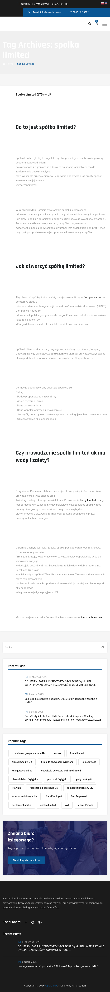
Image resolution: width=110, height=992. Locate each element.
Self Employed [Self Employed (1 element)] (79, 796)
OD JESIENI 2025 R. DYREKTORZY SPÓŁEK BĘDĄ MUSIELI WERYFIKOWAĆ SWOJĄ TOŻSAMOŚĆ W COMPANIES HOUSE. (60, 683)
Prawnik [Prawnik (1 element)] (16, 787)
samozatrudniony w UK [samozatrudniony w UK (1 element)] (24, 796)
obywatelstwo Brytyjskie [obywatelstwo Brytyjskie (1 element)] (25, 779)
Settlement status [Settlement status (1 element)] (21, 805)
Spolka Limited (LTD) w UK (33, 94)
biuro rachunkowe (91, 617)
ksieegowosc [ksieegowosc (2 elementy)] (89, 762)
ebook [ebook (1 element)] (57, 753)
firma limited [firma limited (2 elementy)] (77, 753)
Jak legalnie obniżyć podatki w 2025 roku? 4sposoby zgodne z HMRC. (61, 700)
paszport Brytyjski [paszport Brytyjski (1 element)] (57, 779)
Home (8, 63)
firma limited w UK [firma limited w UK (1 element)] (22, 762)
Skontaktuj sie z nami (24, 860)
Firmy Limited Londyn (92, 500)
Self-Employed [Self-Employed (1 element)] (54, 796)
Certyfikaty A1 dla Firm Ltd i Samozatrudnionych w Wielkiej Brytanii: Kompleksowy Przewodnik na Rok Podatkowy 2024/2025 (63, 718)
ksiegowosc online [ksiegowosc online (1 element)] (22, 770)
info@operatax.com (50, 12)
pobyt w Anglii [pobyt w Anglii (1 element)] (84, 779)
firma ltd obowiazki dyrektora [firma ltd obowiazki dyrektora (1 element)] (57, 762)
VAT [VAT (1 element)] (67, 805)
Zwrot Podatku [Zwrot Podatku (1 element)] (86, 805)
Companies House (94, 297)
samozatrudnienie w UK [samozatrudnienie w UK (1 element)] (80, 787)
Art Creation (79, 985)
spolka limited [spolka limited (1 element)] (48, 805)
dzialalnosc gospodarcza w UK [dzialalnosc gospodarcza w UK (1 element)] (28, 753)
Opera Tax (51, 985)
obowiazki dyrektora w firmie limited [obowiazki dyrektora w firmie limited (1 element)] (61, 770)
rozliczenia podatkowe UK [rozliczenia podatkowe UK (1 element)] (44, 787)
